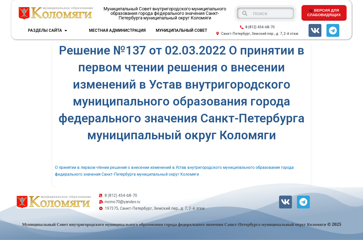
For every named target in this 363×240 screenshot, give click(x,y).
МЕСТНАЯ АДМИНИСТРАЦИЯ (117, 30)
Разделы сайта (47, 30)
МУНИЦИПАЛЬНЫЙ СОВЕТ (181, 30)
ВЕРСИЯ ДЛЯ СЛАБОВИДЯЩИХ (324, 12)
